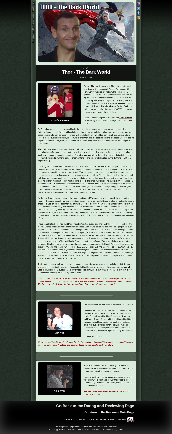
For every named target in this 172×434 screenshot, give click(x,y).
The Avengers (125, 118)
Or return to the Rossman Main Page (109, 412)
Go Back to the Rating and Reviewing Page (95, 406)
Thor (93, 86)
